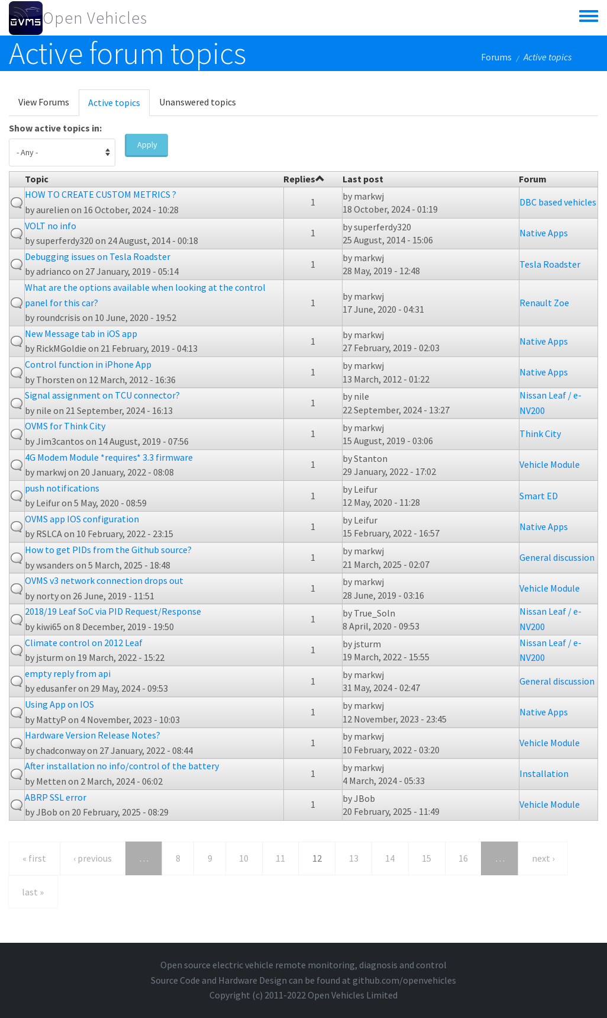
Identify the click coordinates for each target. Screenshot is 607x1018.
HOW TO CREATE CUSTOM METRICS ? (100, 194)
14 (390, 858)
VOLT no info (50, 226)
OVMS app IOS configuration (82, 519)
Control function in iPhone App (88, 364)
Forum (533, 179)
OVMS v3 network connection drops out (104, 580)
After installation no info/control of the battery (122, 766)
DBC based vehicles (557, 202)
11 (280, 858)
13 (354, 858)
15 (426, 858)
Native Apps (543, 233)
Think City (540, 433)
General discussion (557, 557)
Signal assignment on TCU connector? (102, 395)
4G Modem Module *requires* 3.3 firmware (109, 457)
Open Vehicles (95, 17)
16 (463, 858)
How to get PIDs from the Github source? (108, 549)
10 (243, 858)
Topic (37, 179)
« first (34, 858)
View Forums (43, 102)
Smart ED (538, 496)
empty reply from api (68, 673)
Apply (147, 144)
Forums (496, 57)
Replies (304, 179)
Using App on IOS (59, 704)
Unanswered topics (197, 102)
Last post (363, 179)
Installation (544, 773)
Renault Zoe (544, 303)
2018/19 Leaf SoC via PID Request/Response (113, 611)
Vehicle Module (549, 464)
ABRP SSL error (55, 797)
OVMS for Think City (65, 426)
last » (33, 892)
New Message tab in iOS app (81, 333)
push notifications (62, 488)
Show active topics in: (55, 128)
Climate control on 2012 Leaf (84, 642)
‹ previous (92, 858)
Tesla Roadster (549, 264)
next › (543, 858)
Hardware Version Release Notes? (92, 735)
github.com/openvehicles (404, 980)
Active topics (119, 106)
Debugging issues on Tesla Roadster (97, 256)
